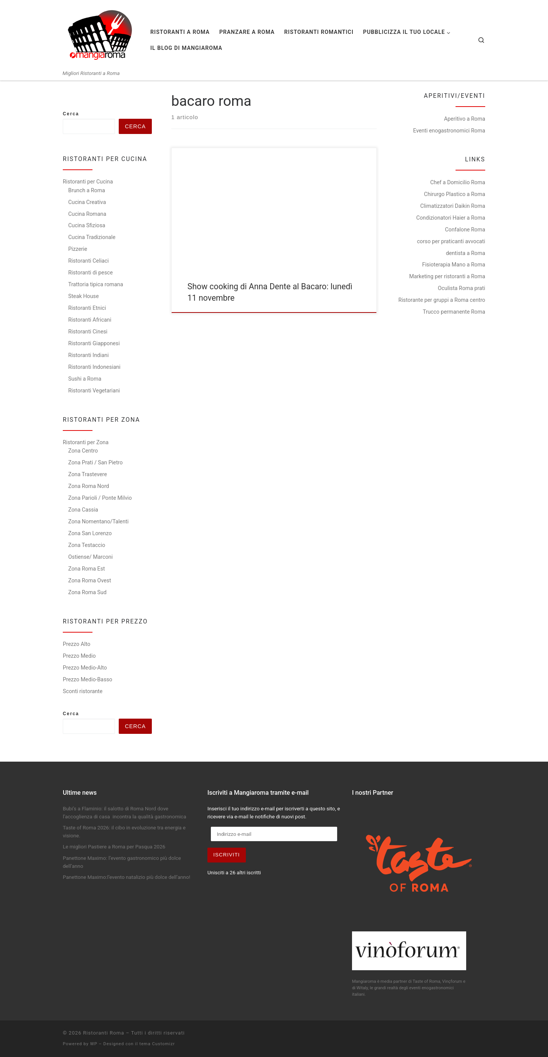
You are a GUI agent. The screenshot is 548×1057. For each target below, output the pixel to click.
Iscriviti (226, 855)
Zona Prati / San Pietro (95, 462)
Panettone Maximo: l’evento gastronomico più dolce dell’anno (122, 862)
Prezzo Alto (76, 644)
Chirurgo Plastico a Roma (454, 194)
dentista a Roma (465, 253)
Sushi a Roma (84, 379)
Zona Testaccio (86, 545)
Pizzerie (77, 249)
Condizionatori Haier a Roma (450, 218)
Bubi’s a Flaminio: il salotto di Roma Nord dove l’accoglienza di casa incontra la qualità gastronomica (125, 812)
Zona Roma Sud (87, 592)
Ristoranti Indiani (88, 355)
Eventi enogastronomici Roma (449, 131)
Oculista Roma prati (461, 288)
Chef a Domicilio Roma (457, 182)
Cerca (71, 113)
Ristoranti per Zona (85, 442)
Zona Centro (83, 451)
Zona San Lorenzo (90, 533)
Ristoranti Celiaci (88, 261)
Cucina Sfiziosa (86, 225)
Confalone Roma (465, 229)
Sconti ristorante (82, 691)
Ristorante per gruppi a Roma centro (441, 300)
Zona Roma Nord (88, 486)
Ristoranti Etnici (87, 308)
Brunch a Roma (86, 190)
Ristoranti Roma (103, 1033)
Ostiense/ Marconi (90, 557)
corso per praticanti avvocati (451, 241)
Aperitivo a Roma (464, 119)
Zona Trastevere (87, 474)
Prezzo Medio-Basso (87, 679)
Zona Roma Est (86, 569)
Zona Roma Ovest (89, 580)
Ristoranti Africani (89, 320)
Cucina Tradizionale (91, 237)
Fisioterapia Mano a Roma (453, 264)
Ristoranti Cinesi (87, 331)
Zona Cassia (83, 510)
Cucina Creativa (87, 202)
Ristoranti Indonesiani (94, 367)
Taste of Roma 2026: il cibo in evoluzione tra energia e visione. (124, 831)
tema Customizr (157, 1043)
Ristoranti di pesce (90, 272)
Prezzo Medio (79, 656)
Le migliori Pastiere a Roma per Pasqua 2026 (114, 846)
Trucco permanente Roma (454, 312)
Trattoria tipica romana (95, 284)
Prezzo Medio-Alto (85, 668)
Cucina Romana (87, 214)
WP (93, 1043)
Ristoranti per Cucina (88, 182)
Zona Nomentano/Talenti (98, 521)
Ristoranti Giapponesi (93, 343)
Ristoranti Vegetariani (94, 390)
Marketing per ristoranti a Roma (447, 276)
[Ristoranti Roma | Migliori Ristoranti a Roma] (101, 35)
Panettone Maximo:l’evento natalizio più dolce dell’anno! (126, 877)
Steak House (83, 296)
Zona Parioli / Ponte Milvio (100, 498)
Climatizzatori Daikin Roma (452, 206)
